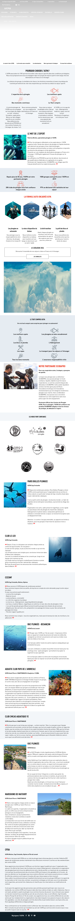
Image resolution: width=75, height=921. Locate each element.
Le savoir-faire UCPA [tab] (8, 63)
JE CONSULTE (37, 256)
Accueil (5, 21)
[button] (22, 387)
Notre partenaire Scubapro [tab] (51, 63)
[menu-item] (4, 12)
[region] (37, 30)
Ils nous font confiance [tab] (66, 63)
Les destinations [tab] (37, 63)
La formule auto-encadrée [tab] (23, 63)
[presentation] (70, 210)
